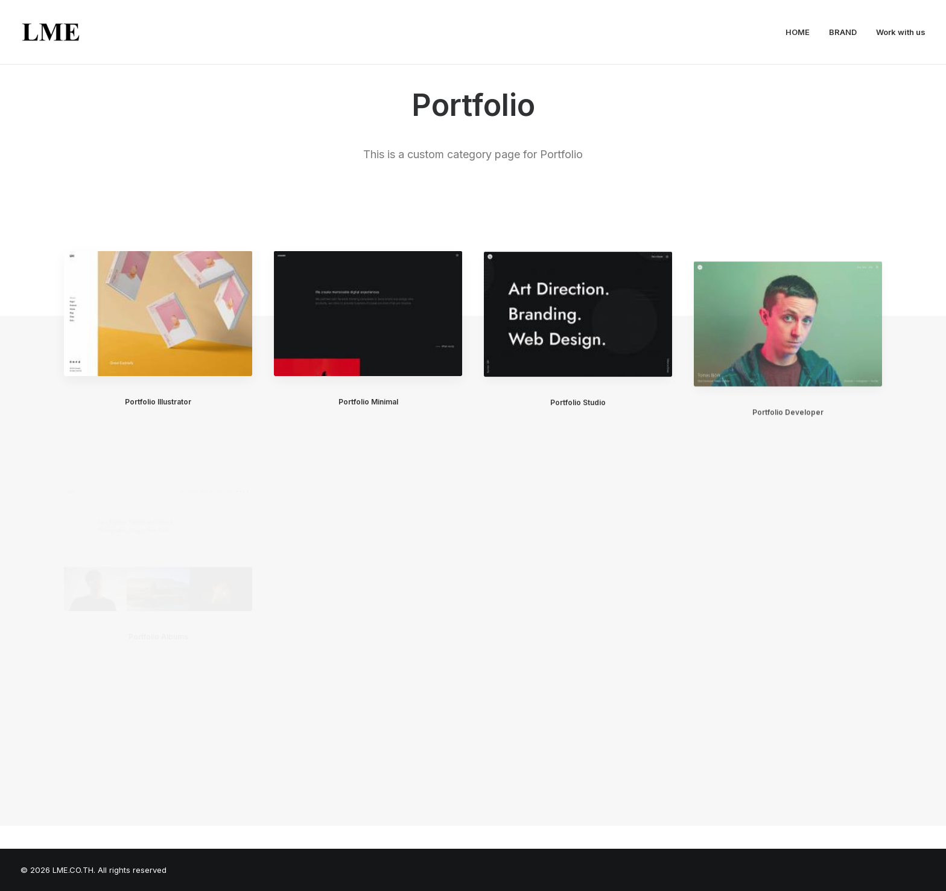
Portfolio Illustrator (158, 401)
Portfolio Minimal (368, 402)
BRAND (843, 32)
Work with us (900, 32)
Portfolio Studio (578, 412)
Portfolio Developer (788, 444)
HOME (798, 32)
